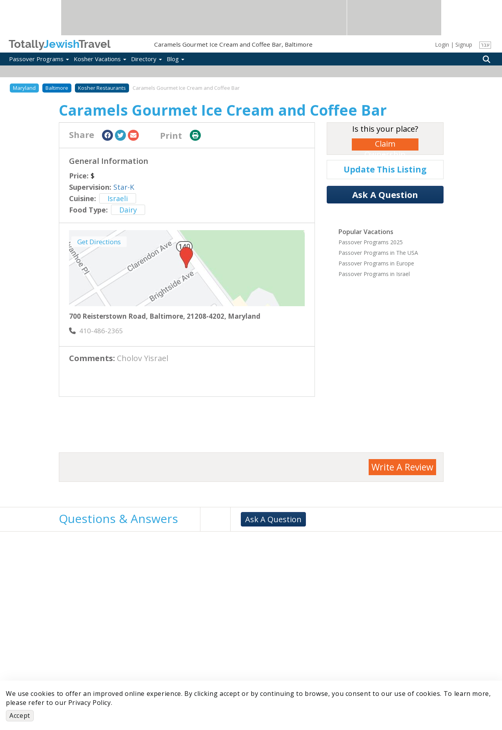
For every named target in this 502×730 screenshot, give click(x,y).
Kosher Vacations (100, 59)
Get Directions (99, 241)
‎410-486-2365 (96, 330)
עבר (485, 45)
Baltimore (56, 87)
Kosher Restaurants (102, 87)
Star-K (123, 187)
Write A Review (402, 467)
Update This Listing (385, 169)
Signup (463, 44)
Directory (146, 59)
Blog (175, 59)
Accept (19, 715)
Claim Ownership (385, 144)
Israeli (117, 198)
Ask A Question (385, 194)
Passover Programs (39, 59)
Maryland (24, 87)
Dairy (128, 209)
